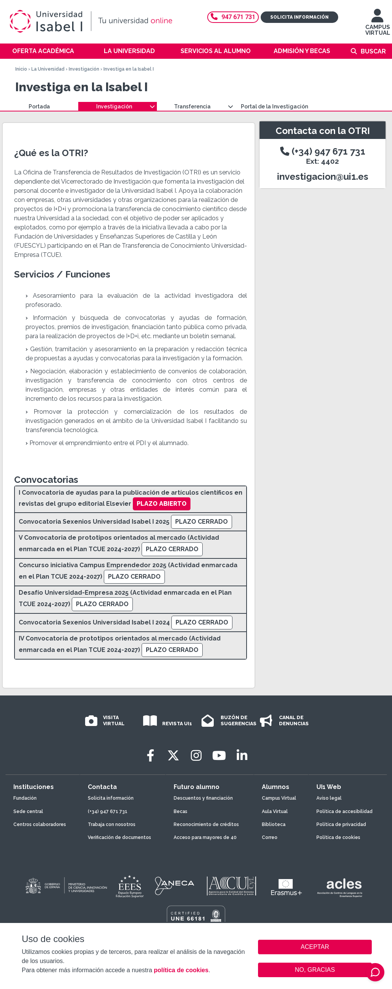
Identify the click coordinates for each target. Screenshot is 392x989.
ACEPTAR (315, 947)
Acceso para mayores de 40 (205, 837)
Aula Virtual (275, 811)
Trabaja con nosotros (112, 824)
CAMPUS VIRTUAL (377, 25)
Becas (180, 811)
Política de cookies (338, 837)
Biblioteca (274, 824)
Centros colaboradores (39, 824)
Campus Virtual (279, 798)
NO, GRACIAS (315, 969)
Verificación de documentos (119, 837)
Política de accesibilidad (344, 811)
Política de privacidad (341, 824)
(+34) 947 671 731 (322, 155)
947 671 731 (233, 17)
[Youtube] (219, 756)
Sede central (28, 811)
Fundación (25, 798)
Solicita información (299, 17)
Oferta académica (43, 51)
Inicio (21, 69)
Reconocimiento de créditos (206, 824)
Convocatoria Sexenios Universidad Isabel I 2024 (94, 622)
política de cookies (181, 970)
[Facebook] (150, 756)
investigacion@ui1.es (322, 176)
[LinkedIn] (242, 756)
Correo (269, 837)
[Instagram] (196, 756)
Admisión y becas (302, 51)
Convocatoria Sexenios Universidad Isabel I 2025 (94, 521)
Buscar (373, 51)
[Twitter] (173, 756)
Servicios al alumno (216, 51)
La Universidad (129, 51)
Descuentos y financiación (203, 798)
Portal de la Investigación (274, 106)
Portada (39, 106)
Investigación (84, 69)
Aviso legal (329, 798)
